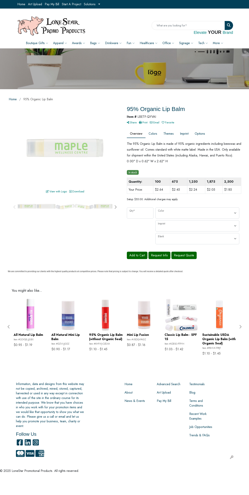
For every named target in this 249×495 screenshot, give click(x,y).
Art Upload (35, 4)
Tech (203, 43)
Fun (131, 43)
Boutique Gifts (37, 43)
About (128, 392)
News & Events (134, 401)
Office (168, 43)
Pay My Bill (52, 4)
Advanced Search (168, 384)
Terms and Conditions (196, 403)
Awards (78, 43)
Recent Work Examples (198, 416)
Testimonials (197, 384)
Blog (192, 392)
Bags (95, 43)
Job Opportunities (200, 427)
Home (21, 4)
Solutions (90, 4)
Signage (186, 43)
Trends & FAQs (199, 435)
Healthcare (148, 43)
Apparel (60, 43)
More (218, 43)
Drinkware (113, 43)
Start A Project (71, 4)
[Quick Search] (188, 25)
